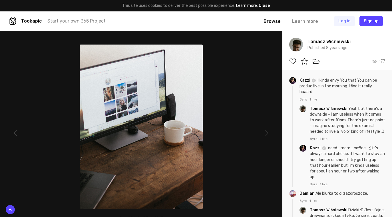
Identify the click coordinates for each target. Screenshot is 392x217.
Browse (272, 21)
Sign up (371, 21)
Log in (344, 21)
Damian (307, 193)
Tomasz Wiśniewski (329, 108)
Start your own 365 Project (76, 21)
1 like (313, 99)
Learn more (246, 5)
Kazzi (305, 80)
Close (264, 5)
